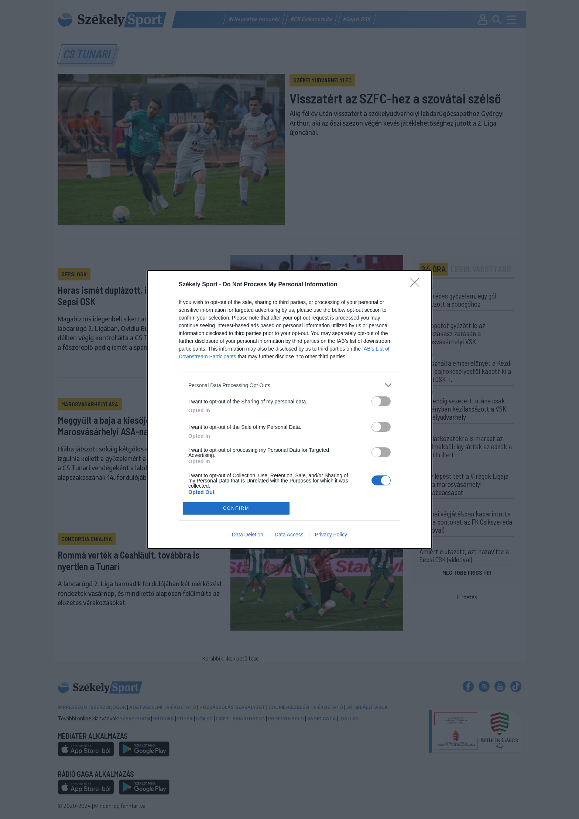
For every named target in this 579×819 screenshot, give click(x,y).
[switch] (381, 401)
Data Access (289, 535)
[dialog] (289, 409)
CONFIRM (236, 508)
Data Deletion (247, 535)
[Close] (417, 285)
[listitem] (289, 385)
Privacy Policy (331, 535)
